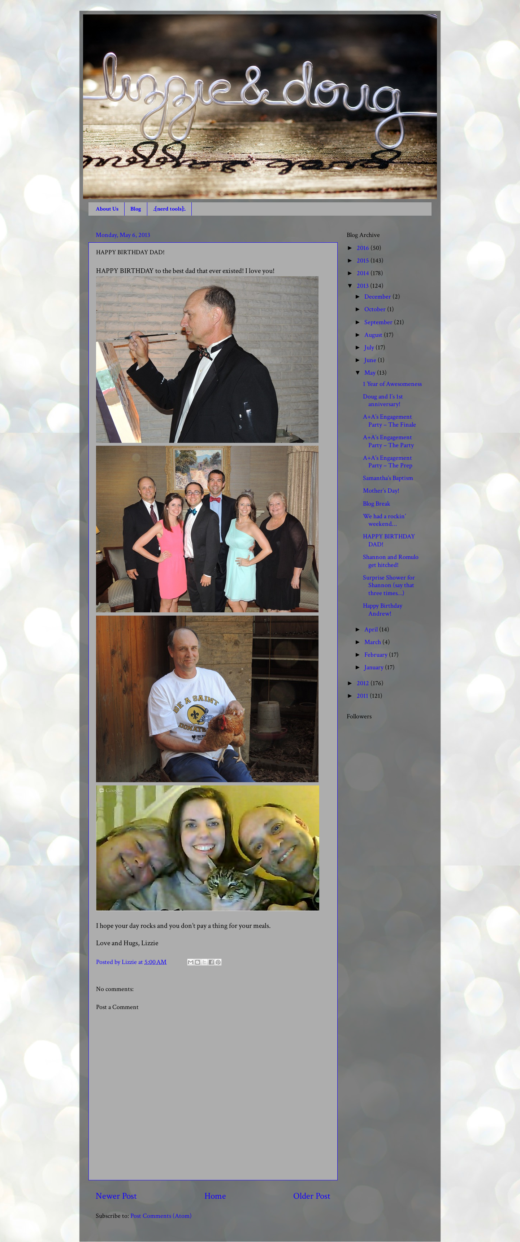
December (378, 296)
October (375, 309)
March (373, 642)
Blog (135, 209)
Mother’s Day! (381, 490)
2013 (363, 286)
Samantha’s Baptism (388, 478)
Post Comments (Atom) (161, 1216)
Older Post (311, 1196)
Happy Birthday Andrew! (382, 610)
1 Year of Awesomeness (392, 384)
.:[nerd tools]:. (169, 209)
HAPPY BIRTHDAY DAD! (389, 540)
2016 (363, 248)
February (376, 655)
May (370, 373)
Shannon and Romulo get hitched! (391, 561)
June (371, 360)
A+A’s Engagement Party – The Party (388, 441)
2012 (363, 683)
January (374, 667)
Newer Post (116, 1196)
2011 (363, 696)
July (370, 347)
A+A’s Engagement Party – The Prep (387, 462)
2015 (363, 260)
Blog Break (376, 503)
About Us (107, 209)
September (379, 322)
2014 (363, 273)
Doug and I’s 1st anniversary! (383, 400)
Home (215, 1196)
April (371, 629)
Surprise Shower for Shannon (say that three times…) (389, 585)
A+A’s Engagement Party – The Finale (389, 421)
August (374, 335)
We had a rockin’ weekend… (384, 520)
